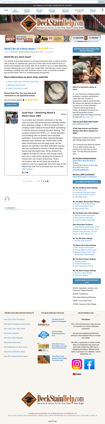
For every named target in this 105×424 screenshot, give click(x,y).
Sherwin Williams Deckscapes (85, 250)
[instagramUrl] (25, 173)
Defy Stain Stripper (81, 275)
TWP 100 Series (80, 190)
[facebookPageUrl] (23, 173)
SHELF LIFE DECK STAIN (17, 88)
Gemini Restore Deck (82, 264)
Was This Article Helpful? (13, 100)
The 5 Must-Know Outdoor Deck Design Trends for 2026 (59, 358)
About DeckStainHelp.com (57, 415)
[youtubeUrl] (27, 173)
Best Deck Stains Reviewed (14, 319)
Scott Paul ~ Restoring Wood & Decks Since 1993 (27, 52)
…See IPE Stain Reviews (82, 241)
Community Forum (73, 415)
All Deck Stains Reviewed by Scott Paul (58, 333)
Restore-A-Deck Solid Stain (85, 215)
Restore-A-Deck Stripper (83, 273)
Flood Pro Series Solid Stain (85, 220)
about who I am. (88, 117)
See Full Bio (27, 169)
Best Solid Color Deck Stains (14, 329)
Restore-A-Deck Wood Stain (85, 204)
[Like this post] (39, 181)
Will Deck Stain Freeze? (17, 85)
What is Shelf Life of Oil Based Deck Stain (23, 82)
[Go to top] (52, 421)
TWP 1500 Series (81, 197)
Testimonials (85, 415)
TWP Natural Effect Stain (84, 206)
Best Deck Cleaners (11, 333)
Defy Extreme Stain (82, 208)
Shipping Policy (43, 415)
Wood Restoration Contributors (85, 177)
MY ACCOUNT (67, 5)
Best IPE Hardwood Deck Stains (16, 356)
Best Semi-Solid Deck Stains (14, 352)
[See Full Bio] (33, 169)
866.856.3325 (57, 5)
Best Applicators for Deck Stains (16, 347)
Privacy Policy (22, 415)
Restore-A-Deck (80, 261)
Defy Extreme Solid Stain (84, 218)
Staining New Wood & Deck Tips (85, 165)
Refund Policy (32, 415)
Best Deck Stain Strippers (13, 338)
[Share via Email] (47, 181)
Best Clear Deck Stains (12, 342)
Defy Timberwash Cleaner (84, 266)
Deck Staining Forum (81, 124)
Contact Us (93, 415)
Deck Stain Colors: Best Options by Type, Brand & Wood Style (59, 346)
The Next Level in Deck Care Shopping (59, 320)
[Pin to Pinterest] (45, 181)
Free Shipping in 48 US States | (43, 5)
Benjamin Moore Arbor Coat (85, 252)
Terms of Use (12, 415)
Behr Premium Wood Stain (84, 247)
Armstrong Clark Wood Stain (84, 192)
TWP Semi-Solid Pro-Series (85, 195)
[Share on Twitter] (43, 181)
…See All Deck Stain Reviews (84, 254)
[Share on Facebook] (41, 181)
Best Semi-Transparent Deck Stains (17, 324)
